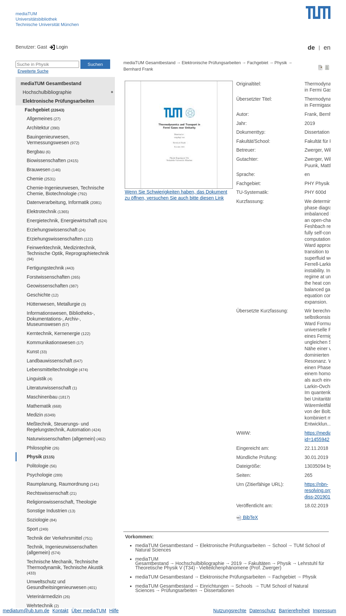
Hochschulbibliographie (47, 92)
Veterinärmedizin (48, 596)
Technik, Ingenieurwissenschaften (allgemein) (62, 549)
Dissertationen (219, 590)
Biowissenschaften (52, 160)
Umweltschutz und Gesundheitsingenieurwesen (62, 584)
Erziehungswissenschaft (56, 229)
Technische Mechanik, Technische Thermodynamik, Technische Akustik (65, 567)
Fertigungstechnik (50, 268)
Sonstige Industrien (51, 510)
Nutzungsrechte (229, 610)
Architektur (43, 127)
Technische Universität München (47, 24)
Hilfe (114, 610)
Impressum (324, 610)
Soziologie (42, 519)
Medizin (41, 414)
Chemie (41, 178)
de (311, 47)
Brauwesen (44, 169)
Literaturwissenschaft (52, 387)
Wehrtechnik (43, 605)
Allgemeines (43, 118)
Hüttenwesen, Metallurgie (56, 304)
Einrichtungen (214, 586)
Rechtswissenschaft (52, 493)
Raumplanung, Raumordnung (63, 484)
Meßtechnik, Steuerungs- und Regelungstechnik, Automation (64, 426)
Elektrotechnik (48, 211)
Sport (37, 529)
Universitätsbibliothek (36, 19)
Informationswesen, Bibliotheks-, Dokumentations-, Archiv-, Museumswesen (61, 318)
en (327, 47)
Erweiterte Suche (33, 71)
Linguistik (39, 378)
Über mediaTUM (88, 610)
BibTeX (247, 517)
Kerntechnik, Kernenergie (58, 333)
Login (58, 47)
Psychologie (45, 475)
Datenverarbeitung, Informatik (64, 202)
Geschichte (42, 295)
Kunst (37, 351)
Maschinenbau (48, 397)
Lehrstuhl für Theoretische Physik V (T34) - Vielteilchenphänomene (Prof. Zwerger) (229, 565)
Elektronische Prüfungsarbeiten (58, 101)
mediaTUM (26, 13)
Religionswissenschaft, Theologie (62, 502)
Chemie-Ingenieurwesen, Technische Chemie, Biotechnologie (65, 190)
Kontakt (60, 610)
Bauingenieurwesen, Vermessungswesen (53, 139)
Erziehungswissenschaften (60, 238)
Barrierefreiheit (294, 610)
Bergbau (38, 151)
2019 (236, 563)
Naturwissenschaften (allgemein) (66, 438)
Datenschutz (262, 610)
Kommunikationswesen (55, 342)
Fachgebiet (44, 109)
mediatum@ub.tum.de (26, 610)
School (279, 545)
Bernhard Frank (138, 69)
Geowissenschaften (52, 285)
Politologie (42, 465)
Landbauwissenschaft (54, 360)
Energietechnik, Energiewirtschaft (67, 220)
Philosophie (43, 448)
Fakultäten (259, 563)
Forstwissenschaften (53, 277)
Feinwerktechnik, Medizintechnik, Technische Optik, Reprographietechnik (68, 253)
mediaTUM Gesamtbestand (51, 83)
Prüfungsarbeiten (179, 590)
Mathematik (44, 406)
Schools (245, 586)
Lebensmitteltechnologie (57, 369)
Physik (40, 456)
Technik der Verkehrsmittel (60, 538)
